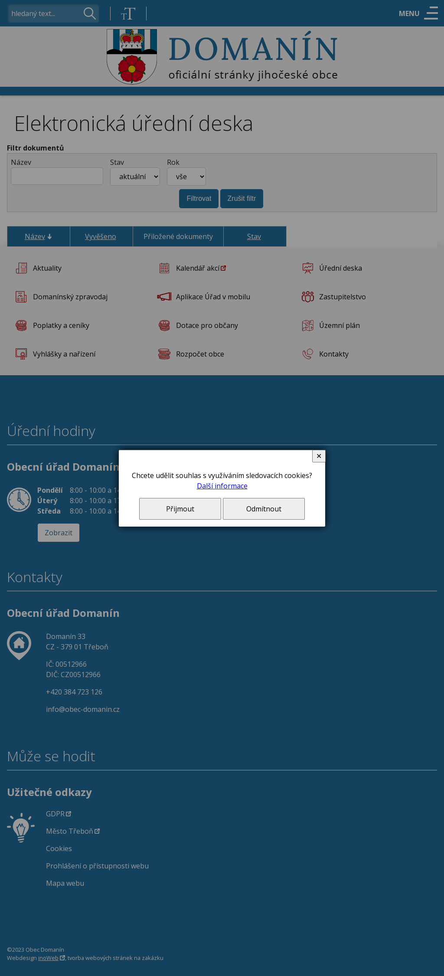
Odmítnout (263, 509)
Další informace (222, 486)
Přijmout (180, 509)
